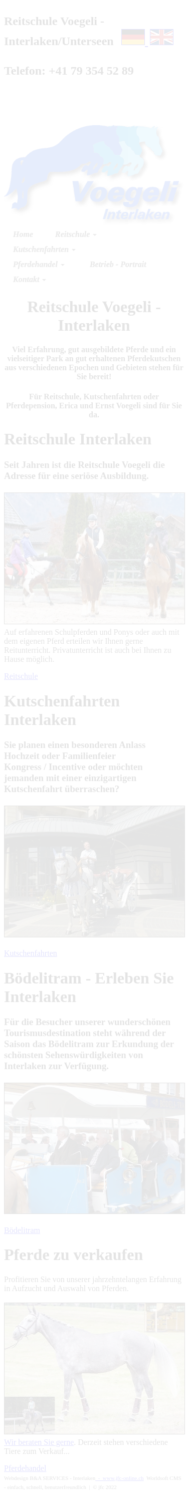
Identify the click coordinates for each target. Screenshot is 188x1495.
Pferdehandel (25, 1468)
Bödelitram (22, 1230)
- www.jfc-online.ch (119, 1478)
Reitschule (21, 676)
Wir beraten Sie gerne (39, 1442)
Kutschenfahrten (30, 953)
